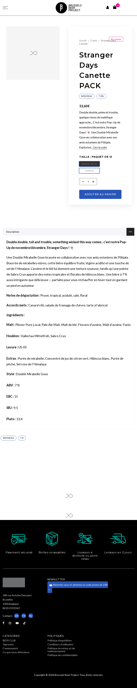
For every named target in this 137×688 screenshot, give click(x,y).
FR (23, 615)
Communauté (10, 648)
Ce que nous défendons (16, 652)
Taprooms (8, 644)
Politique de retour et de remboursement (61, 650)
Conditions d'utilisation (60, 644)
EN (16, 615)
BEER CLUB (9, 640)
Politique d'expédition (59, 640)
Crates (93, 40)
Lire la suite (100, 147)
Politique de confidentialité (62, 655)
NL (30, 615)
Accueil (83, 40)
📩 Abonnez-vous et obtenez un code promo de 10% (77, 587)
